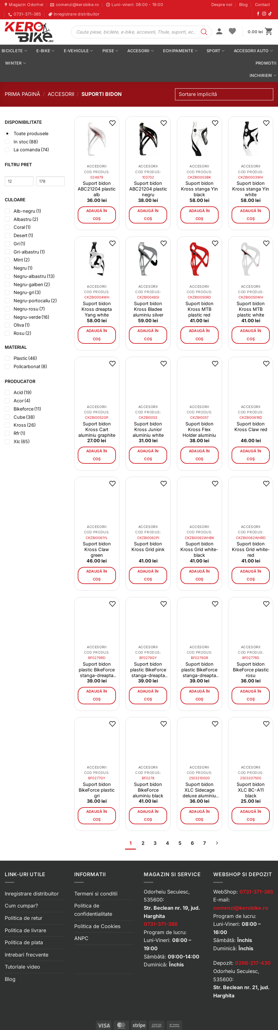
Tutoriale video (22, 967)
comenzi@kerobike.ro (240, 908)
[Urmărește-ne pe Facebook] (258, 14)
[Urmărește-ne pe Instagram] (264, 14)
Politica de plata (24, 942)
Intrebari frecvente (26, 954)
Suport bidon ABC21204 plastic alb (97, 188)
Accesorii (140, 51)
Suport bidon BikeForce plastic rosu (251, 669)
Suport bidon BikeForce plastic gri (97, 790)
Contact (262, 4)
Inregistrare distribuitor (32, 893)
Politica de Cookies (97, 926)
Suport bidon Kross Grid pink (148, 546)
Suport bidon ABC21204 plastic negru (148, 188)
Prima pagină (22, 94)
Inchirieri (263, 75)
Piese (110, 51)
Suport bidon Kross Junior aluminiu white (148, 429)
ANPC (81, 938)
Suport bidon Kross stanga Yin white (250, 188)
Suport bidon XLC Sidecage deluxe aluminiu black (199, 790)
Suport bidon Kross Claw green (97, 549)
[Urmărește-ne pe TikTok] (270, 14)
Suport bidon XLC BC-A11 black (251, 790)
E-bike (45, 51)
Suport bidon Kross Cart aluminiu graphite (96, 429)
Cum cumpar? (21, 905)
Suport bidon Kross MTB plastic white (251, 309)
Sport (216, 51)
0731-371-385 (256, 892)
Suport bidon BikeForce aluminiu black (148, 790)
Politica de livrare (25, 930)
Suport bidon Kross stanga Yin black (199, 188)
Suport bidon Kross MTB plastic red (199, 309)
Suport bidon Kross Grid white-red (251, 549)
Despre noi (221, 4)
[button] (219, 32)
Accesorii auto (253, 51)
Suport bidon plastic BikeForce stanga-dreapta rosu (97, 669)
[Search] (204, 32)
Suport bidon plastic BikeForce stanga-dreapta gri (148, 669)
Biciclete (14, 51)
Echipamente (180, 51)
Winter (15, 63)
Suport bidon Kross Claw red (250, 426)
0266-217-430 (253, 963)
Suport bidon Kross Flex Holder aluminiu (199, 429)
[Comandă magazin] (224, 94)
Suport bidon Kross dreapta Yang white (97, 309)
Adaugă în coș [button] (96, 215)
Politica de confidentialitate (93, 909)
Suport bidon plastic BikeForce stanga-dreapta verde (199, 669)
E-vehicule (78, 51)
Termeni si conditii (96, 893)
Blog (243, 4)
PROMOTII (266, 63)
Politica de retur (23, 918)
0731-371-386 (161, 924)
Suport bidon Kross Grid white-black (199, 549)
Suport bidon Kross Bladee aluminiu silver (148, 309)
